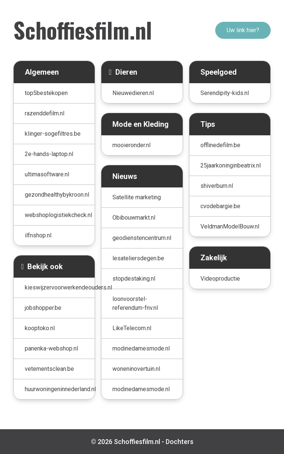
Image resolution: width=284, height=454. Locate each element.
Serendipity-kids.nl (224, 92)
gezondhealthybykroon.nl (57, 194)
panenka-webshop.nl (51, 348)
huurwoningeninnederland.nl (60, 389)
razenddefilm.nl (44, 113)
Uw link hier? (243, 30)
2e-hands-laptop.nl (49, 153)
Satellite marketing (136, 197)
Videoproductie (220, 278)
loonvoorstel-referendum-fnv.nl (135, 303)
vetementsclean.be (49, 368)
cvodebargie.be (220, 206)
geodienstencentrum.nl (141, 237)
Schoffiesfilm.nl (82, 29)
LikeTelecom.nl (131, 328)
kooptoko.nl (40, 328)
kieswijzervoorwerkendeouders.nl (60, 287)
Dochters (179, 441)
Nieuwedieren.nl (133, 92)
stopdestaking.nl (133, 278)
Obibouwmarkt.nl (133, 217)
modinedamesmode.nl (141, 348)
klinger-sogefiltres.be (53, 133)
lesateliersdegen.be (138, 258)
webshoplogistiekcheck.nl (58, 214)
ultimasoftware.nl (47, 174)
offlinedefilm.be (220, 145)
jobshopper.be (43, 307)
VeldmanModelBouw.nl (229, 226)
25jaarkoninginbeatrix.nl (230, 165)
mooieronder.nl (131, 145)
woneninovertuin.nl (136, 368)
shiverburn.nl (216, 185)
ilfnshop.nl (38, 235)
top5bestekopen (46, 92)
